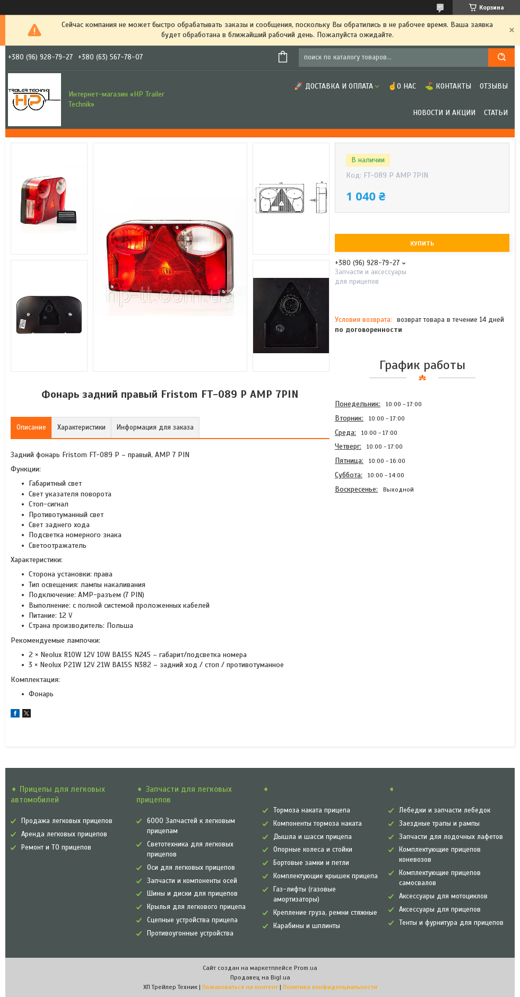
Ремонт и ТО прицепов (56, 847)
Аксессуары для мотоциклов (443, 896)
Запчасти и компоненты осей (192, 881)
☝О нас (402, 86)
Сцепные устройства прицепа (192, 920)
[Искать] (501, 57)
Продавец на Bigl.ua (260, 977)
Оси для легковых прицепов (191, 867)
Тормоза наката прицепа (311, 810)
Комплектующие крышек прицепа (325, 876)
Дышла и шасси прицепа (312, 837)
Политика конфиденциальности (330, 987)
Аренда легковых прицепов (64, 834)
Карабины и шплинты (306, 926)
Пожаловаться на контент (240, 987)
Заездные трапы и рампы (439, 823)
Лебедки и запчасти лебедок (444, 810)
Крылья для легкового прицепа (196, 907)
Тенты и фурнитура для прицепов (451, 923)
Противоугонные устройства (190, 933)
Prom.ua (305, 968)
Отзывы (494, 86)
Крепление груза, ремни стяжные (325, 912)
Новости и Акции (444, 112)
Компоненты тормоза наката (317, 823)
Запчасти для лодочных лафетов (451, 837)
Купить (422, 243)
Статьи (496, 112)
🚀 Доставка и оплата (333, 86)
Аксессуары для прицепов (440, 909)
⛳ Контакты (447, 86)
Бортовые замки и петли (311, 863)
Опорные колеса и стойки (312, 849)
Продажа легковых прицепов (66, 821)
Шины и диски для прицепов (192, 893)
